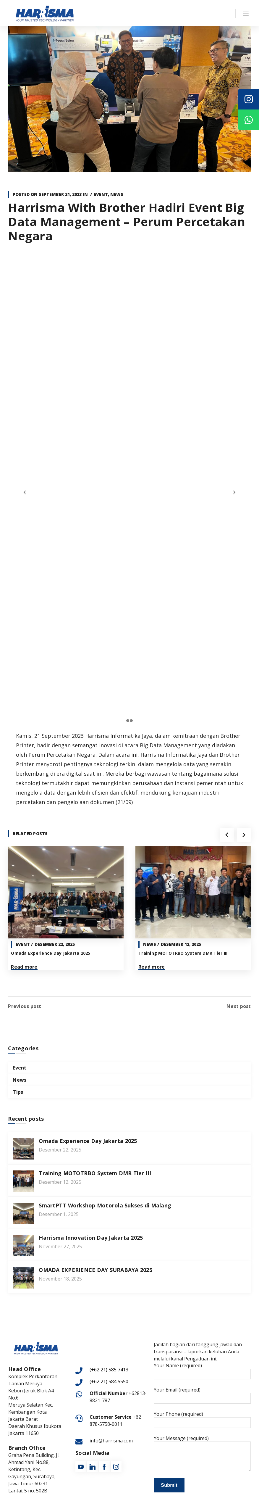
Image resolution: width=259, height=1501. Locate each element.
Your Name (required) (202, 1369)
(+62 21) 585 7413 (109, 1368)
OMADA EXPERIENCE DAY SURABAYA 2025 (95, 1269)
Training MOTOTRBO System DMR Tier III (182, 953)
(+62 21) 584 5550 (109, 1380)
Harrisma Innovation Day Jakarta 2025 (91, 1236)
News (116, 194)
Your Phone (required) (202, 1418)
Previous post (24, 1005)
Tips (18, 1091)
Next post (238, 1005)
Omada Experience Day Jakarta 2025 (50, 953)
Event (101, 194)
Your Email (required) (202, 1394)
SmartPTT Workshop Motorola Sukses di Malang (105, 1204)
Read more (24, 967)
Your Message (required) (202, 1452)
